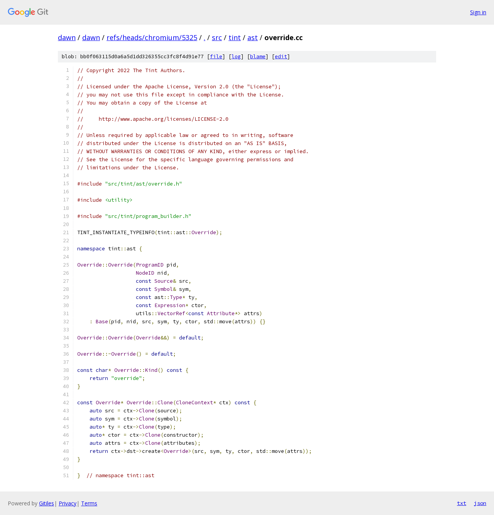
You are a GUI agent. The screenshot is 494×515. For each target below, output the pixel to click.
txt (461, 503)
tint (234, 37)
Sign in (478, 12)
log (236, 56)
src (217, 37)
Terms (89, 503)
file (216, 56)
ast (252, 37)
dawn (67, 37)
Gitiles (46, 503)
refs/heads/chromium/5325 (152, 37)
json (480, 503)
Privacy (67, 503)
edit (281, 56)
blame (258, 56)
